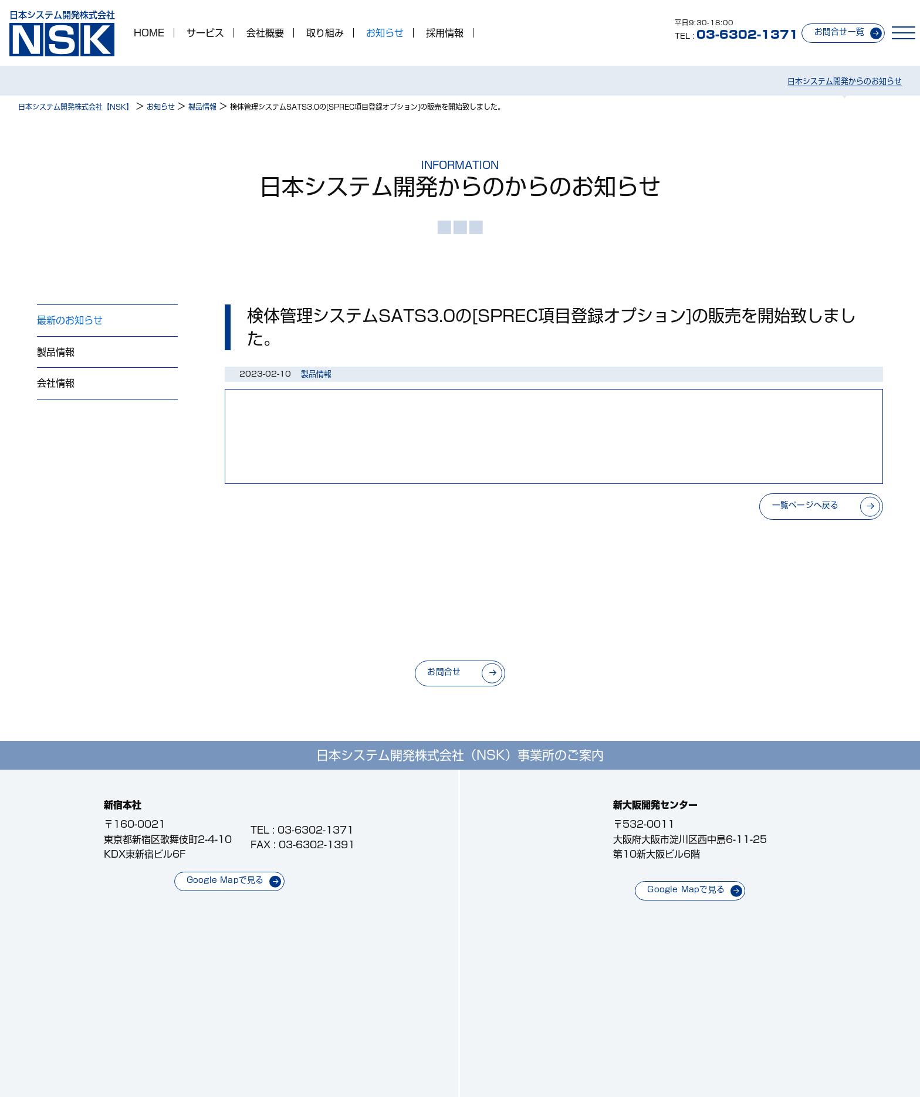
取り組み (325, 33)
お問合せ (444, 672)
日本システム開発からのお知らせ (844, 81)
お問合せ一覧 (839, 32)
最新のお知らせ (70, 320)
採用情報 (445, 33)
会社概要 (265, 33)
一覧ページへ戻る (805, 505)
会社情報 (56, 383)
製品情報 (56, 352)
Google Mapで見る (225, 880)
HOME (149, 33)
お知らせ (385, 33)
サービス (205, 33)
